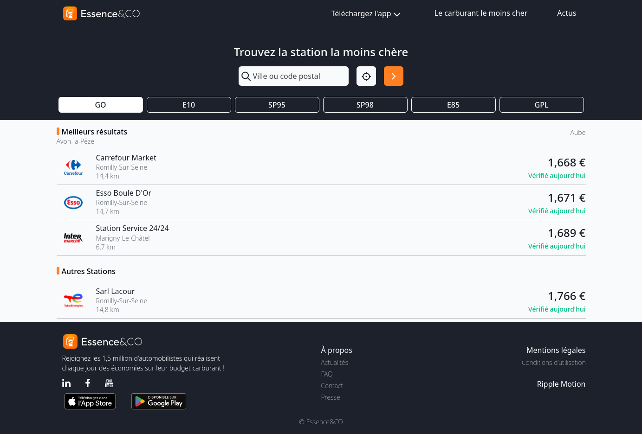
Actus (566, 13)
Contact (332, 385)
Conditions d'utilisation (554, 362)
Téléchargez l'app (366, 14)
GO (100, 105)
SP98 (365, 105)
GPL (542, 105)
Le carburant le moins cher (481, 13)
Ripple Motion (561, 384)
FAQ (327, 374)
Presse (330, 397)
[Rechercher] (393, 76)
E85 (453, 105)
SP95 (276, 105)
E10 (188, 105)
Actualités (335, 362)
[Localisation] (366, 76)
